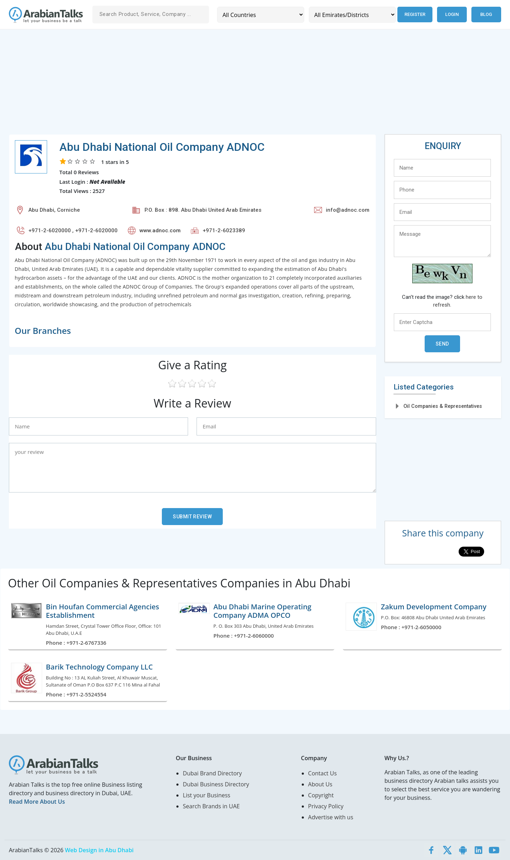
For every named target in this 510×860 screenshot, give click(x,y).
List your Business (206, 795)
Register (414, 14)
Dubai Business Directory (216, 784)
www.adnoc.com (160, 230)
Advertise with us (330, 817)
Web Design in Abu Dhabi (99, 850)
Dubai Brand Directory (212, 773)
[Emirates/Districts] (352, 14)
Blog (486, 14)
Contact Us (322, 773)
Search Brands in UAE (211, 806)
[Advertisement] (221, 84)
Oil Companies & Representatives (442, 406)
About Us (320, 784)
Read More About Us (37, 801)
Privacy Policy (326, 806)
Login (452, 14)
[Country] (260, 14)
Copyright (321, 795)
